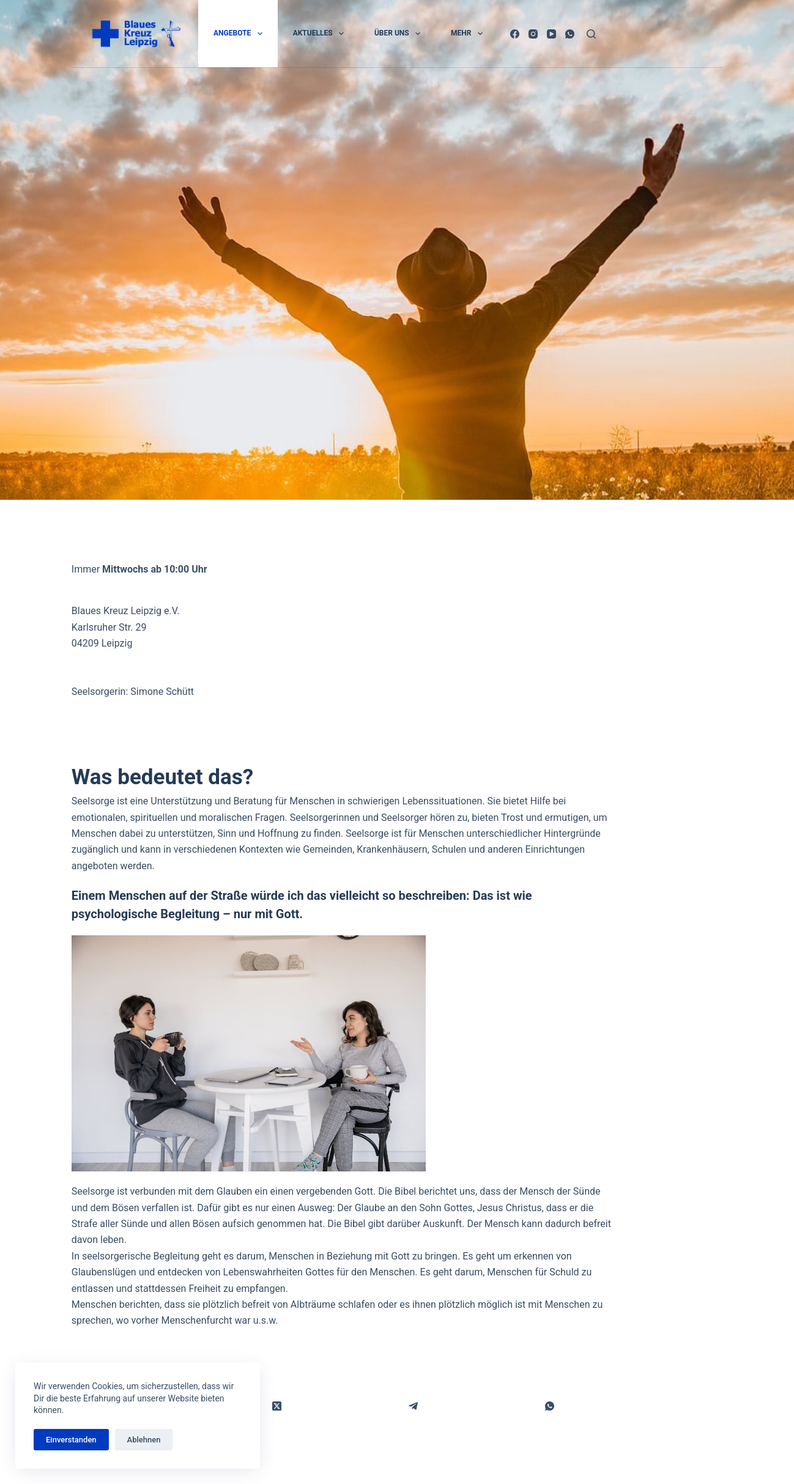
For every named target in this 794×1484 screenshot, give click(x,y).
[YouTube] (551, 34)
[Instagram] (533, 34)
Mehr (469, 33)
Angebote (240, 33)
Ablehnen (144, 1439)
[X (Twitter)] (277, 1406)
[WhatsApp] (569, 34)
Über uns (399, 33)
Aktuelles (321, 33)
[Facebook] (514, 34)
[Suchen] (591, 34)
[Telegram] (413, 1406)
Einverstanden (71, 1439)
